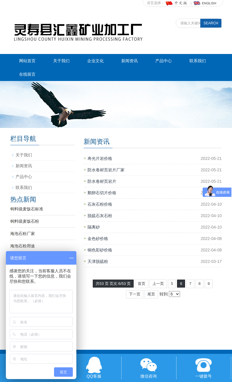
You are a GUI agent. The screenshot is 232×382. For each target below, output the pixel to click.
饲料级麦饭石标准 (26, 209)
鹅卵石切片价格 (102, 192)
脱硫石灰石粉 (100, 215)
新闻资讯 (129, 60)
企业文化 (95, 60)
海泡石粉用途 (22, 246)
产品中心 (163, 60)
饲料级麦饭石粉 (24, 221)
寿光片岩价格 (100, 158)
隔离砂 (94, 227)
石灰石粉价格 (100, 204)
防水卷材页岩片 (102, 181)
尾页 (151, 294)
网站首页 (27, 60)
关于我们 (61, 60)
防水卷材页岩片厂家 (106, 170)
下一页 (134, 294)
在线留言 (27, 74)
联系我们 (197, 60)
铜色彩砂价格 (100, 250)
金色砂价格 (98, 238)
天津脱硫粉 (98, 261)
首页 (141, 283)
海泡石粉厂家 (22, 233)
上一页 (158, 283)
